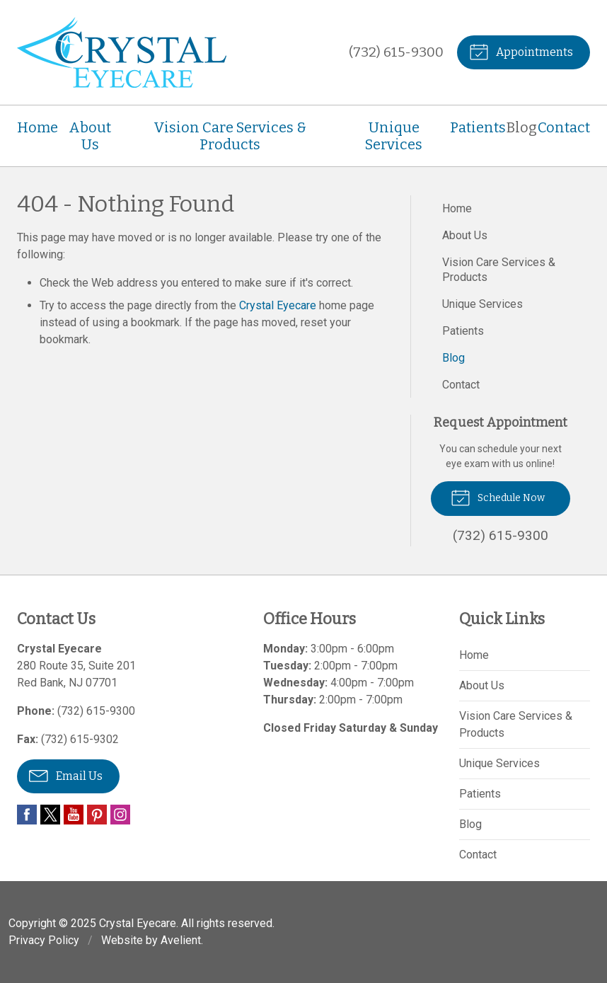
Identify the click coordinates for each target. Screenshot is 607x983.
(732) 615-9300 (396, 52)
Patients (478, 127)
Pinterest (97, 814)
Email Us (66, 775)
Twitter (50, 814)
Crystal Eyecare (277, 305)
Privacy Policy (43, 940)
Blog (522, 127)
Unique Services (393, 136)
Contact (564, 127)
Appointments (521, 51)
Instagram (120, 814)
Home (37, 127)
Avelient (181, 940)
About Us (90, 136)
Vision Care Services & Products (230, 136)
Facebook (27, 814)
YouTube (73, 814)
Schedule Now (498, 497)
